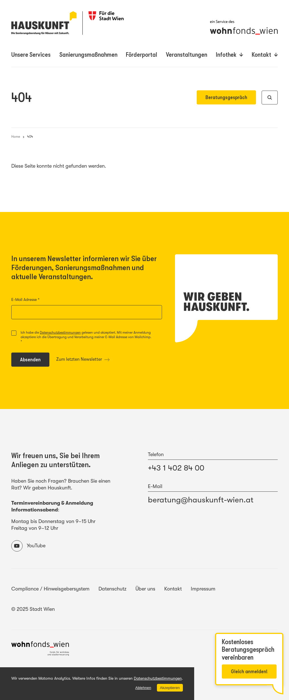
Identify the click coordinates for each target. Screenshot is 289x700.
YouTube (28, 546)
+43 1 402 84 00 (176, 468)
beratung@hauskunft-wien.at (200, 499)
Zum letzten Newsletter (83, 359)
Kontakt (173, 589)
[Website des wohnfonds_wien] (40, 649)
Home (15, 137)
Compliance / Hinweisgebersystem (50, 589)
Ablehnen (143, 688)
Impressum (203, 589)
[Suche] (270, 97)
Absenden (34, 361)
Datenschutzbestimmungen (60, 332)
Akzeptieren (170, 687)
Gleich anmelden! (249, 671)
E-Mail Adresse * (36, 299)
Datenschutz (112, 589)
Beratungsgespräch (226, 97)
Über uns (145, 589)
